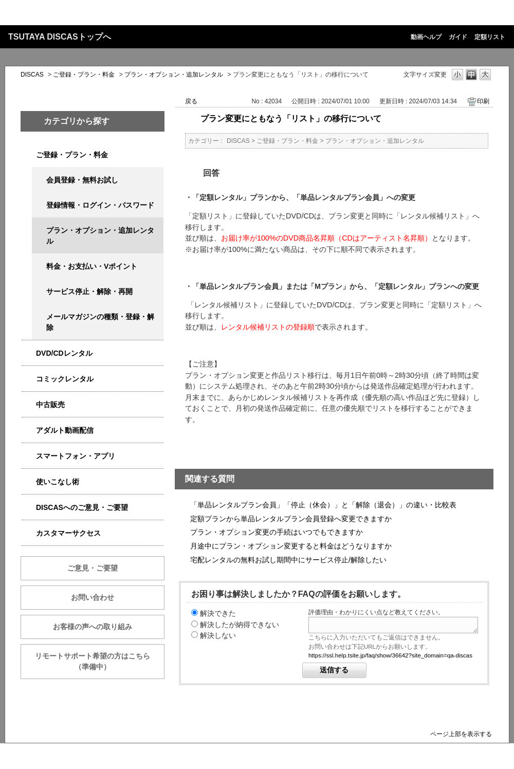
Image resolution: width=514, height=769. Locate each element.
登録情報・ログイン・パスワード (100, 205)
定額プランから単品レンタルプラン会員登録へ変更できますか (291, 519)
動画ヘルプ (426, 37)
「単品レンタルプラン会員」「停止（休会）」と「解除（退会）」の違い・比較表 (323, 505)
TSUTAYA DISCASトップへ (59, 36)
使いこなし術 (57, 482)
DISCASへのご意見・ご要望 (82, 507)
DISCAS (32, 74)
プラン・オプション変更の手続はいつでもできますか (276, 532)
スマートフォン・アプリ (75, 456)
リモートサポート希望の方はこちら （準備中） (99, 661)
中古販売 (50, 404)
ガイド (458, 37)
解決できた (218, 613)
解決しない (218, 635)
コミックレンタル (65, 379)
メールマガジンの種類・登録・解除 (100, 322)
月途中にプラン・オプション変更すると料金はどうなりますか (291, 546)
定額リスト (489, 37)
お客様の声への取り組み (92, 626)
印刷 (483, 101)
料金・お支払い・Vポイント (91, 266)
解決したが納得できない (239, 624)
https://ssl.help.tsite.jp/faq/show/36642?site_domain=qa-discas (390, 655)
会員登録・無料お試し (82, 180)
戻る (191, 101)
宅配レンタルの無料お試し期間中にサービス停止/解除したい (288, 560)
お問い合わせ (92, 597)
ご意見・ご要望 (92, 568)
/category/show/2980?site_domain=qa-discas (28, 353)
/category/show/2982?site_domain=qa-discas (28, 456)
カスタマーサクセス (68, 533)
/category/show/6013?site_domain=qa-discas (28, 404)
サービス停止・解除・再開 (89, 291)
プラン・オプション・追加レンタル (173, 74)
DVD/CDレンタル (64, 353)
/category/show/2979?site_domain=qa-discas (28, 155)
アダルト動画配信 (65, 430)
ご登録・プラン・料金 (84, 74)
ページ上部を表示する (461, 733)
